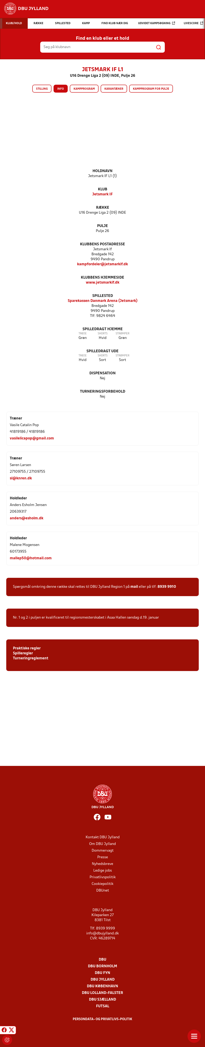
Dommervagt (103, 850)
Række (102, 208)
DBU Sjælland (102, 999)
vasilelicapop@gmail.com (32, 438)
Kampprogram (84, 89)
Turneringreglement (30, 658)
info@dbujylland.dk (102, 933)
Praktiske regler (27, 648)
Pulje (102, 226)
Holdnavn (102, 171)
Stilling (42, 89)
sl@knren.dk (21, 478)
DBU (102, 959)
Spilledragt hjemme (102, 329)
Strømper (122, 333)
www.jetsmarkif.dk (102, 282)
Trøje (83, 333)
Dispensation (102, 373)
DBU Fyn (102, 973)
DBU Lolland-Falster (102, 993)
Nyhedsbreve (102, 864)
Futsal (102, 1006)
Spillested (102, 296)
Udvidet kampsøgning (156, 23)
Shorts (103, 333)
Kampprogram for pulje (151, 89)
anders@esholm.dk (26, 518)
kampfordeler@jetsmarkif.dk (102, 264)
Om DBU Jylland (102, 844)
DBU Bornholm (102, 966)
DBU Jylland (103, 979)
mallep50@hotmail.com (31, 558)
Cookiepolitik (102, 884)
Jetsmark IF (102, 194)
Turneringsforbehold (102, 391)
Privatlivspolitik (103, 877)
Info (60, 89)
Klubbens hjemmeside (102, 277)
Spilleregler (23, 653)
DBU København (102, 986)
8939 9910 (167, 587)
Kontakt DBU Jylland (103, 837)
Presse (102, 857)
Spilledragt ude (102, 351)
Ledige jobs (102, 870)
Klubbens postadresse (102, 244)
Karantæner (113, 89)
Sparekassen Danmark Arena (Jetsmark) (103, 301)
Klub (102, 189)
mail (134, 587)
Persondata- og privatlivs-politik (102, 1019)
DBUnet (102, 890)
